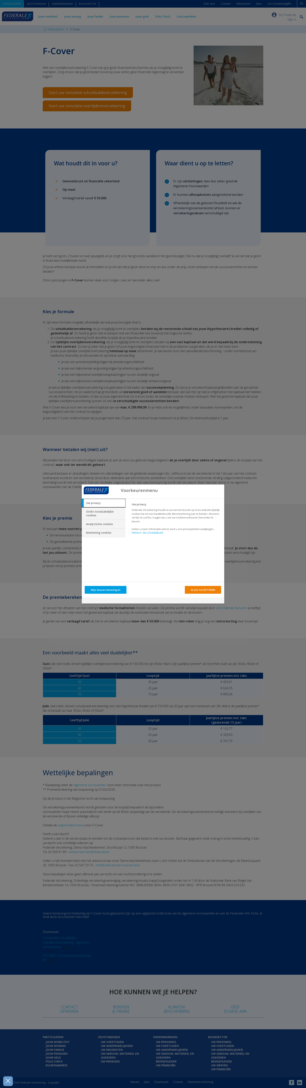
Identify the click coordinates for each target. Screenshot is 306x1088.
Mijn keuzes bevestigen (105, 590)
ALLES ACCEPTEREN (203, 590)
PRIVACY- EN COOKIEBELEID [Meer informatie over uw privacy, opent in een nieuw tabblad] (147, 532)
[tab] (103, 503)
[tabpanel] (176, 520)
